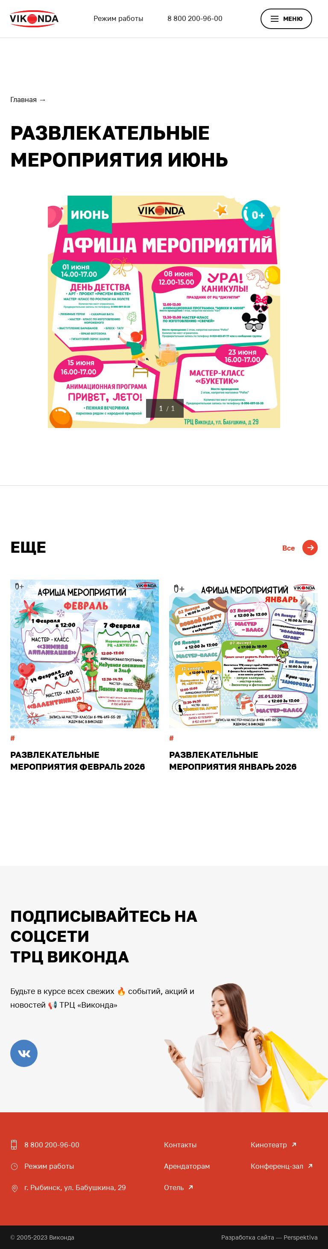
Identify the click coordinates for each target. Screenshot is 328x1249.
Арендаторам (187, 1166)
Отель (174, 1187)
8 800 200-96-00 (195, 18)
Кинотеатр (269, 1145)
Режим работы (119, 18)
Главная (23, 99)
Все (300, 548)
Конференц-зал (277, 1166)
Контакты (180, 1145)
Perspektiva (301, 1237)
